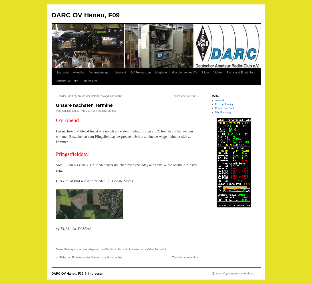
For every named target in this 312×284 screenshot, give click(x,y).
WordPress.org (223, 112)
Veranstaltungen (99, 72)
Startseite (62, 72)
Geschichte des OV (184, 72)
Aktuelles (79, 72)
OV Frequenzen (140, 72)
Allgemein (94, 249)
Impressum (90, 81)
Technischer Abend (185, 96)
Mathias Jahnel (107, 110)
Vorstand (120, 72)
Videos (217, 72)
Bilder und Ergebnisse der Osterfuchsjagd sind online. (89, 96)
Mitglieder (161, 72)
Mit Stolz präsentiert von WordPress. (235, 273)
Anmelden (220, 100)
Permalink (160, 249)
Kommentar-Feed (224, 108)
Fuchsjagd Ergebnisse (241, 72)
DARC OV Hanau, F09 (86, 15)
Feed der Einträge (224, 104)
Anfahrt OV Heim (67, 81)
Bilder (205, 72)
